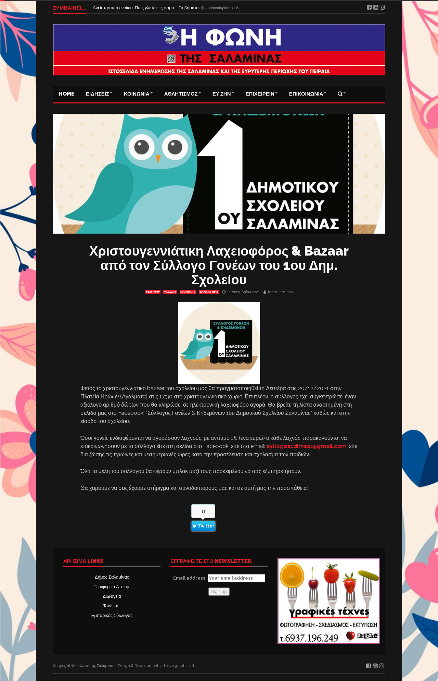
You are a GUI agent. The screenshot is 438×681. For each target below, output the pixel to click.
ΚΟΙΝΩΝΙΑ (137, 94)
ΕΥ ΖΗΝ (221, 94)
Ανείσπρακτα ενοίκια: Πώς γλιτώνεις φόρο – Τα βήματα (146, 7)
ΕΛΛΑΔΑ (170, 292)
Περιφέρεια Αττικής (111, 586)
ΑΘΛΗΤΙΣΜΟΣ (181, 94)
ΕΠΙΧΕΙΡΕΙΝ (260, 94)
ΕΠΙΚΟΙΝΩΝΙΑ (306, 94)
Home (66, 94)
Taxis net (112, 605)
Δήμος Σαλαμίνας (112, 577)
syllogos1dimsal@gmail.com (307, 446)
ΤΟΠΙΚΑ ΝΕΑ (208, 292)
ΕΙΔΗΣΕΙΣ (97, 94)
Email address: (219, 578)
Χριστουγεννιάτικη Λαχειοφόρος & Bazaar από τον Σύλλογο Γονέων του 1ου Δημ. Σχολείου (219, 265)
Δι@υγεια (112, 596)
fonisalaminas (280, 292)
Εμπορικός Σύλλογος (111, 615)
